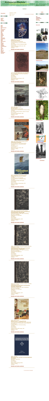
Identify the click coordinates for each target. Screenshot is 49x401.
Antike (1, 25)
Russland (2, 43)
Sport (1, 47)
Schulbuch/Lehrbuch (3, 46)
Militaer (2, 40)
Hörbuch (2, 33)
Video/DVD (2, 50)
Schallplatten (2, 45)
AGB (36, 16)
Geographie (2, 30)
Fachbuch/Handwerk (3, 27)
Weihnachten (2, 20)
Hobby (2, 32)
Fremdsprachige (3, 29)
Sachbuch (2, 44)
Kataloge (2, 34)
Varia (1, 49)
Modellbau (2, 18)
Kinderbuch (2, 35)
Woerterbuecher (3, 52)
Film (1, 28)
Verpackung (37, 19)
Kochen (2, 36)
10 (32, 14)
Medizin (2, 39)
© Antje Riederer (42, 160)
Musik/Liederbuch (3, 41)
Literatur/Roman (3, 38)
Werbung (2, 51)
